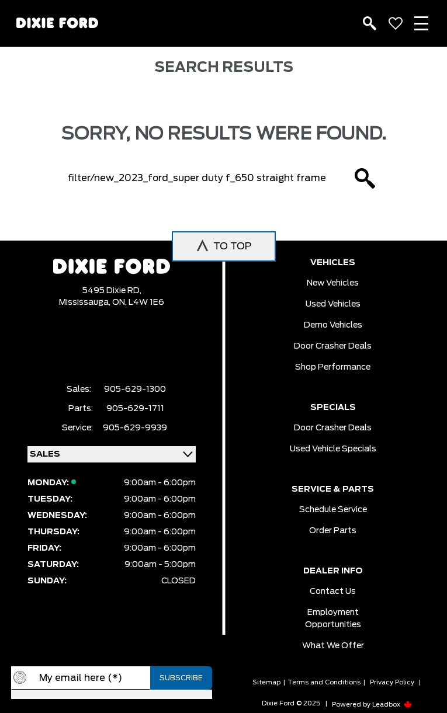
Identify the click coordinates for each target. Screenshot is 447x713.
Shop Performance (332, 367)
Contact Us (333, 591)
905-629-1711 (135, 409)
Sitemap (266, 682)
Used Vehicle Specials (333, 449)
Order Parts (332, 531)
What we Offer (333, 646)
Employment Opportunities (333, 618)
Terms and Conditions (324, 682)
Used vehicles (333, 304)
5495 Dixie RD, (111, 291)
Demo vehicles (333, 325)
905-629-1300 (135, 389)
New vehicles (333, 283)
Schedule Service (333, 510)
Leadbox (392, 704)
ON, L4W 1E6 (138, 302)
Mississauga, (85, 302)
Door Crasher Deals (333, 346)
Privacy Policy (392, 682)
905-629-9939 (135, 428)
